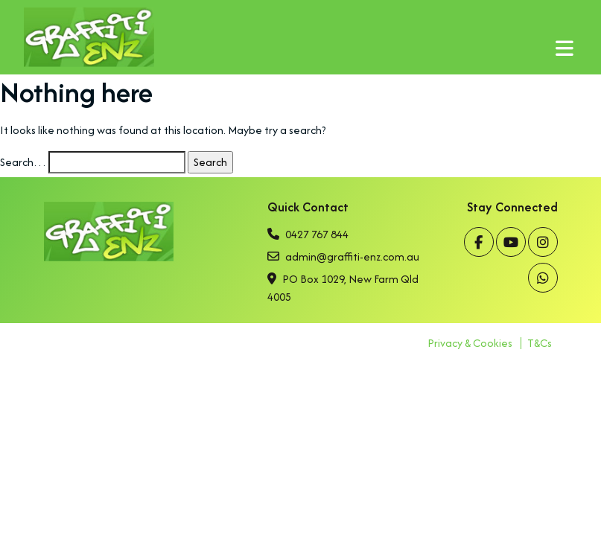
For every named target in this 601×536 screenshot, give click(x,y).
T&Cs (539, 343)
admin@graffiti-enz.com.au (343, 256)
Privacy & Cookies (469, 343)
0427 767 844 (308, 234)
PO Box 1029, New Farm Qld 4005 (343, 287)
